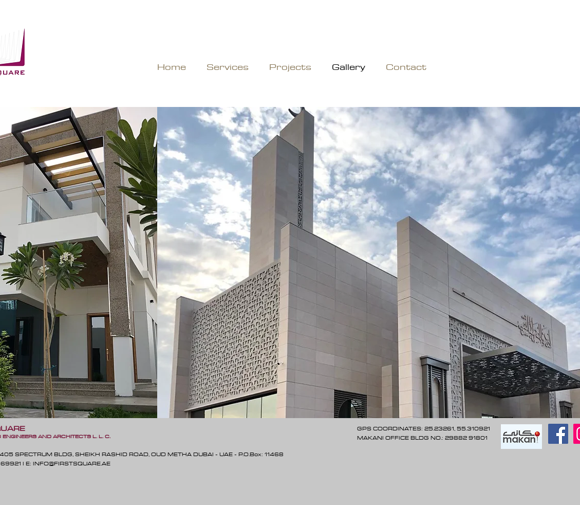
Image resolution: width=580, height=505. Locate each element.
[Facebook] (558, 434)
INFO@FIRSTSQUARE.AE (71, 463)
